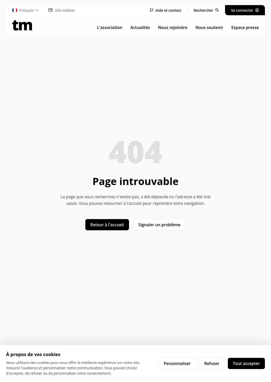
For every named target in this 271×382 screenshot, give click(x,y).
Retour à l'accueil (107, 224)
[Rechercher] (206, 10)
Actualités (140, 27)
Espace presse (245, 27)
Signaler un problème (159, 224)
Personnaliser (177, 363)
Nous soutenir (209, 27)
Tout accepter (246, 363)
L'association (109, 27)
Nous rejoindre (172, 27)
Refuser (211, 363)
